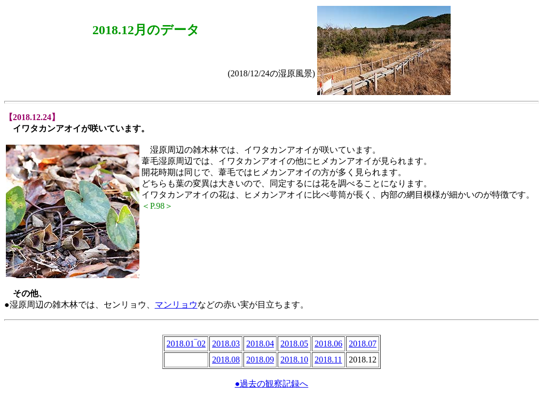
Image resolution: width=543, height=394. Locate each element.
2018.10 (294, 359)
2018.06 (328, 343)
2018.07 (362, 343)
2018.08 (226, 359)
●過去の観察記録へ (272, 383)
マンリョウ (176, 304)
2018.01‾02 (186, 343)
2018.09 (260, 359)
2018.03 (226, 343)
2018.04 (260, 343)
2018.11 (328, 359)
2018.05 (294, 343)
